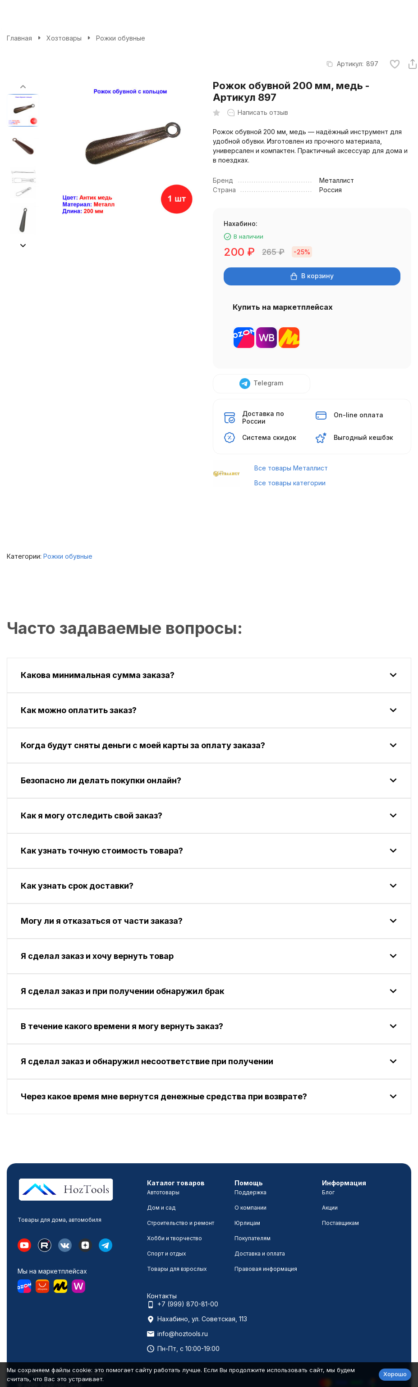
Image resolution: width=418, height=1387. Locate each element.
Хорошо (395, 1374)
